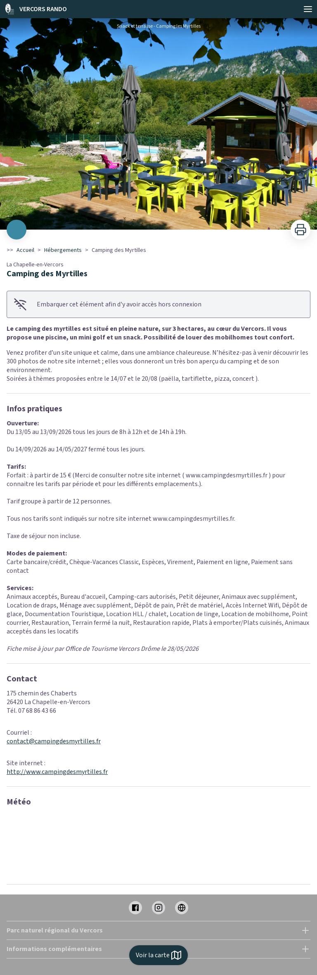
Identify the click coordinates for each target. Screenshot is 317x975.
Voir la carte (158, 955)
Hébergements (63, 250)
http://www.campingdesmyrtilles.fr (57, 771)
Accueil (25, 250)
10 (191, 218)
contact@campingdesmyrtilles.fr (54, 741)
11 (200, 218)
